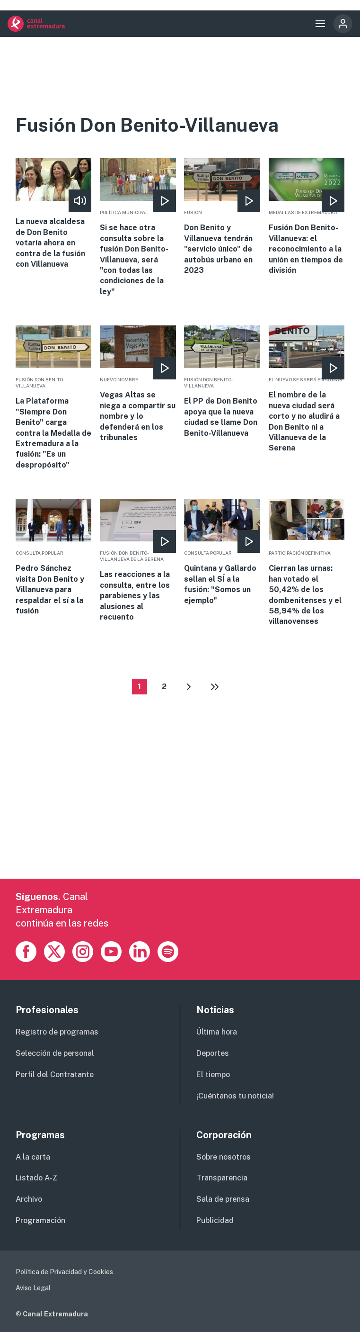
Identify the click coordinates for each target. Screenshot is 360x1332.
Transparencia (221, 1177)
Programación (40, 1220)
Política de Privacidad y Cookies (64, 1272)
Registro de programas (57, 1031)
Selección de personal (55, 1053)
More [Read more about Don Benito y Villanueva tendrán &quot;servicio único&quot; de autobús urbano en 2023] (222, 217)
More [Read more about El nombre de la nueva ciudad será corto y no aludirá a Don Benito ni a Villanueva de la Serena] (307, 389)
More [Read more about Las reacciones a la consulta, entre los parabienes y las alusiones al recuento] (138, 560)
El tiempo (213, 1074)
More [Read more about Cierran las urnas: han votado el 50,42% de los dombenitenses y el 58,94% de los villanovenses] (307, 563)
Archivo (29, 1199)
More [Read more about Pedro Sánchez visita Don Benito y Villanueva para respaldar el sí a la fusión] (54, 557)
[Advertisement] (180, 812)
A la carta (33, 1156)
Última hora (216, 1031)
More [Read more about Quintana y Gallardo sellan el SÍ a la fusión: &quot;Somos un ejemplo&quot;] (222, 552)
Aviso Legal (33, 1288)
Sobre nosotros (223, 1156)
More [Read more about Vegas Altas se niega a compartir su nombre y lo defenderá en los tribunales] (138, 384)
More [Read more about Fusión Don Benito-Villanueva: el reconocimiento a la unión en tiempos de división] (307, 217)
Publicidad (215, 1220)
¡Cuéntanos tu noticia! (235, 1095)
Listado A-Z (36, 1177)
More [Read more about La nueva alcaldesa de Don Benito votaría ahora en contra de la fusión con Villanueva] (54, 214)
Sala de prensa (222, 1199)
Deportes (212, 1053)
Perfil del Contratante (55, 1074)
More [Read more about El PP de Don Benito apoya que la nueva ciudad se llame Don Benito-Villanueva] (222, 382)
